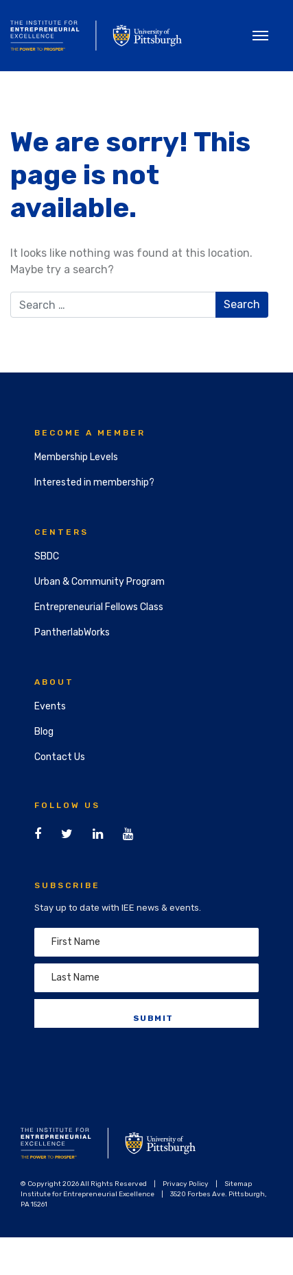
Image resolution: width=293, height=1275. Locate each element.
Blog (44, 731)
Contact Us (59, 757)
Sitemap (238, 1184)
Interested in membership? (94, 482)
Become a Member (89, 433)
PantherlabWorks (72, 632)
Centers (61, 532)
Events (50, 706)
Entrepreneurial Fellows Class (98, 607)
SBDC (46, 556)
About (54, 682)
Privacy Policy (186, 1184)
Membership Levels (76, 457)
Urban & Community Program (99, 582)
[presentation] (138, 1061)
